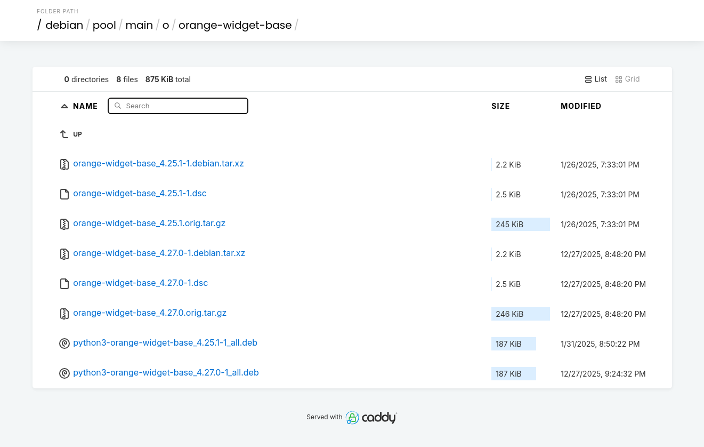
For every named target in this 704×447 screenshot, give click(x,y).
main (139, 25)
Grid (627, 79)
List (595, 79)
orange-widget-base (235, 25)
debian (65, 25)
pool (104, 25)
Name (86, 105)
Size (500, 105)
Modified (581, 105)
